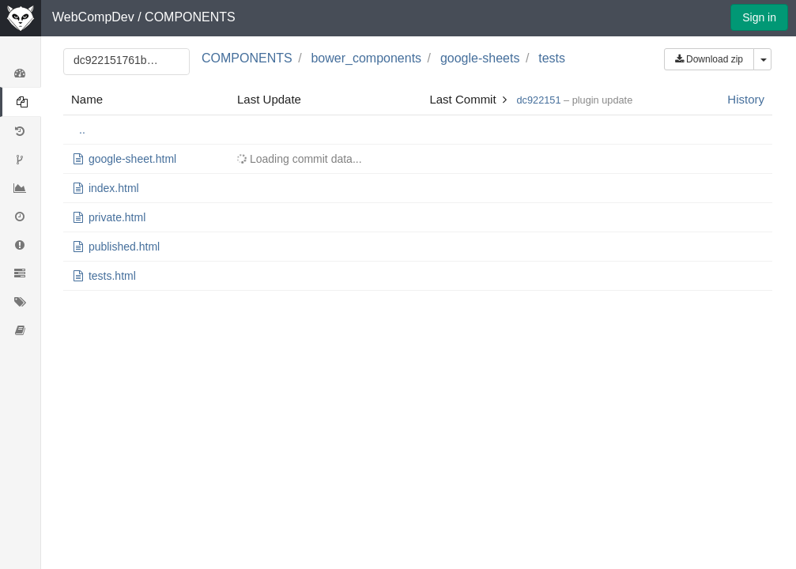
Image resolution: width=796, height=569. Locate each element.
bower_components (366, 58)
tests (551, 58)
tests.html (112, 275)
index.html (114, 188)
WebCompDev (93, 17)
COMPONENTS (190, 17)
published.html (124, 246)
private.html (117, 217)
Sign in (759, 17)
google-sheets (480, 58)
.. (82, 129)
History (745, 99)
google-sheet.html (132, 159)
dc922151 (538, 100)
